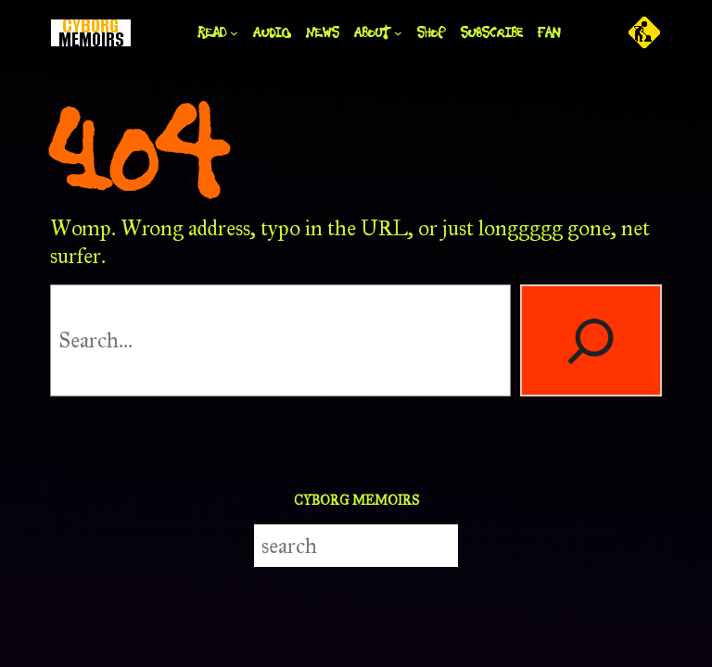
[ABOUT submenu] (398, 33)
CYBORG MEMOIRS (356, 500)
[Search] (591, 340)
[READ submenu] (234, 33)
